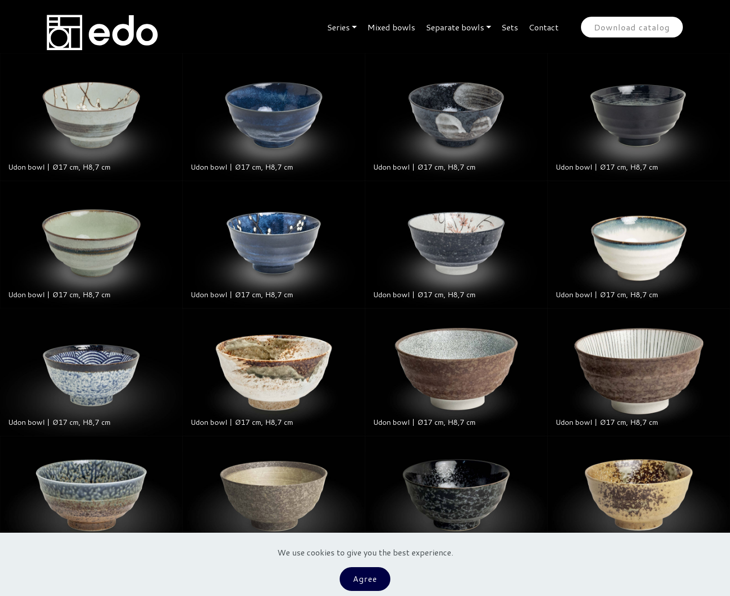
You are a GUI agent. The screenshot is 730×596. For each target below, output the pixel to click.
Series (338, 27)
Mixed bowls (391, 27)
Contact (544, 27)
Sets (509, 27)
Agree (365, 578)
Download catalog (632, 27)
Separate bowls (455, 27)
